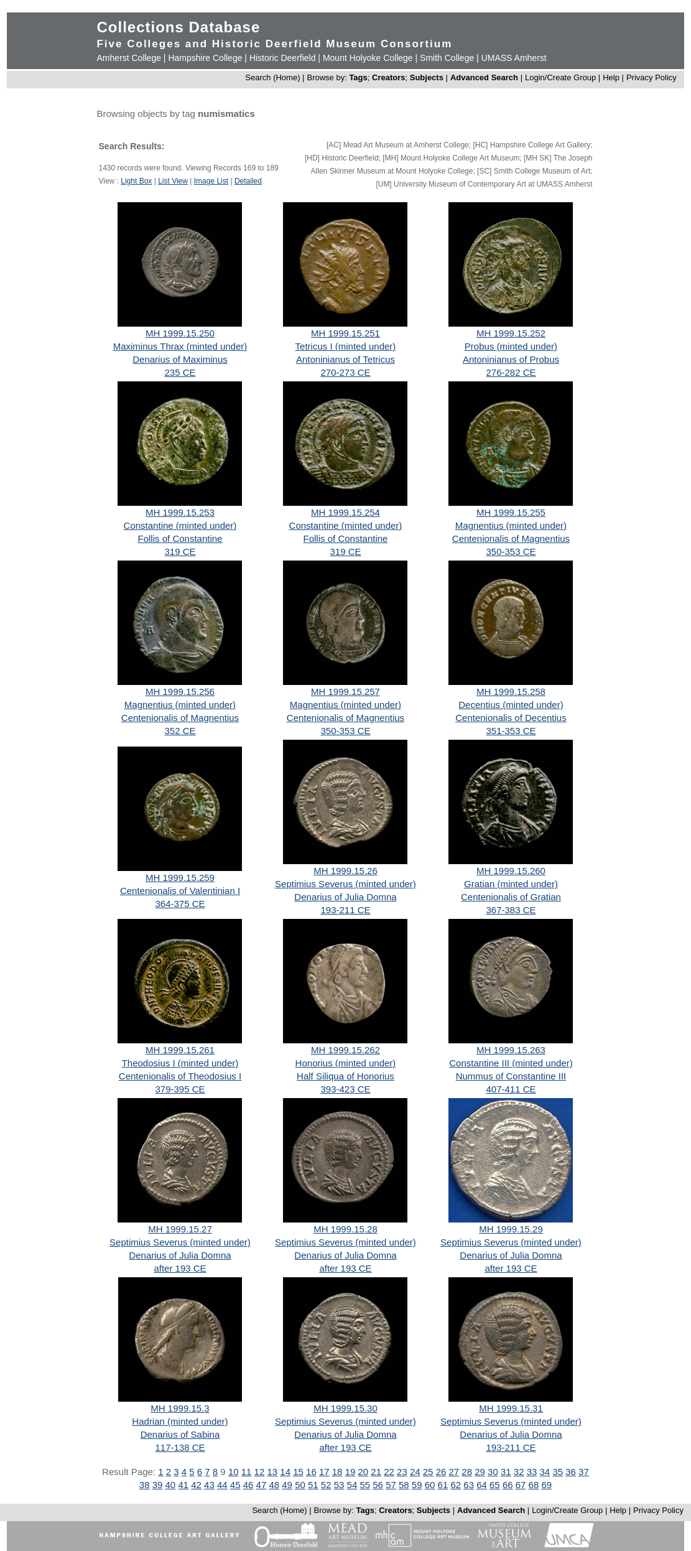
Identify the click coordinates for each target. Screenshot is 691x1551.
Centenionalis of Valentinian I (180, 890)
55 (364, 1484)
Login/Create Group (561, 77)
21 (376, 1471)
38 (144, 1484)
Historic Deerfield (282, 58)
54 (352, 1484)
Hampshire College (205, 58)
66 (508, 1484)
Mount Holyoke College (368, 58)
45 (235, 1484)
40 (170, 1484)
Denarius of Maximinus (180, 359)
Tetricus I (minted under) (345, 346)
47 (261, 1484)
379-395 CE (180, 1089)
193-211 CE (345, 910)
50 (300, 1484)
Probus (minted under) (511, 346)
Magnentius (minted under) (511, 525)
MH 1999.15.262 (345, 1050)
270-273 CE (345, 372)
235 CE (179, 372)
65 (494, 1484)
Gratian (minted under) (511, 883)
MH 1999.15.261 (180, 1050)
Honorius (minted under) (345, 1063)
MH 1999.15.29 (511, 1229)
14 (285, 1471)
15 (298, 1471)
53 (339, 1484)
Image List (211, 181)
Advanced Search (484, 77)
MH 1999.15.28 (345, 1229)
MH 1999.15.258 (510, 691)
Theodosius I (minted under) (180, 1063)
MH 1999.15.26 (345, 870)
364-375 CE (180, 903)
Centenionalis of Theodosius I (180, 1076)
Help (611, 77)
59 (417, 1484)
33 (532, 1471)
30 (493, 1471)
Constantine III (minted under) (510, 1063)
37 (583, 1471)
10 (233, 1471)
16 (311, 1471)
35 (557, 1471)
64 (481, 1484)
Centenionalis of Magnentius (511, 538)
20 (363, 1471)
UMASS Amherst (514, 58)
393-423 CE (345, 1089)
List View (173, 181)
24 (415, 1471)
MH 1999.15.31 (511, 1408)
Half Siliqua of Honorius (345, 1076)
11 (246, 1471)
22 (389, 1471)
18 (337, 1471)
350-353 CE (511, 551)
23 (402, 1471)
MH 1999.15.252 (510, 333)
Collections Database (178, 27)
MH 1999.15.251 (345, 333)
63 (468, 1484)
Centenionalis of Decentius (510, 717)
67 (521, 1484)
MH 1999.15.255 (510, 512)
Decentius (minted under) (510, 704)
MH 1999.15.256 (180, 691)
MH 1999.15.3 (180, 1408)
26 (441, 1471)
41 (183, 1484)
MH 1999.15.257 (345, 691)
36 (570, 1471)
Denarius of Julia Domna (345, 897)
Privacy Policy (651, 77)
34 (545, 1471)
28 (466, 1471)
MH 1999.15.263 (510, 1050)
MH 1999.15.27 (180, 1229)
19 (350, 1471)
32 (519, 1471)
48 (274, 1484)
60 (430, 1484)
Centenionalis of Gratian (511, 897)
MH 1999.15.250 (180, 333)
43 (209, 1484)
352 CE (179, 730)
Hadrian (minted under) (180, 1421)
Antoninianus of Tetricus (345, 359)
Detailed (248, 181)
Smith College (447, 58)
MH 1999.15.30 (345, 1408)
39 (157, 1484)
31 (506, 1471)
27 (454, 1471)
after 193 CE (180, 1268)
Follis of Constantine (180, 538)
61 (443, 1484)
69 (546, 1484)
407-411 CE (511, 1089)
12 (259, 1471)
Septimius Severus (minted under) (345, 883)
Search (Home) (272, 77)
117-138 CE (180, 1447)
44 (222, 1484)
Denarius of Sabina (180, 1434)
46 (248, 1484)
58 (404, 1484)
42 (196, 1484)
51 (313, 1484)
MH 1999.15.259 (180, 877)
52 (326, 1484)
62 (455, 1484)
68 (534, 1484)
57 (391, 1484)
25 (428, 1471)
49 (287, 1484)
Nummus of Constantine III (511, 1076)
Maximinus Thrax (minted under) (180, 346)
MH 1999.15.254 (345, 512)
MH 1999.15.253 (180, 512)
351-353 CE (511, 730)
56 (378, 1484)
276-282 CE (511, 372)
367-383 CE (511, 910)
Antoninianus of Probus (511, 359)
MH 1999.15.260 (510, 870)
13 (272, 1471)
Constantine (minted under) (180, 525)
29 (480, 1471)
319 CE (179, 551)
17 (324, 1471)
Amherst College (128, 58)
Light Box (136, 181)
